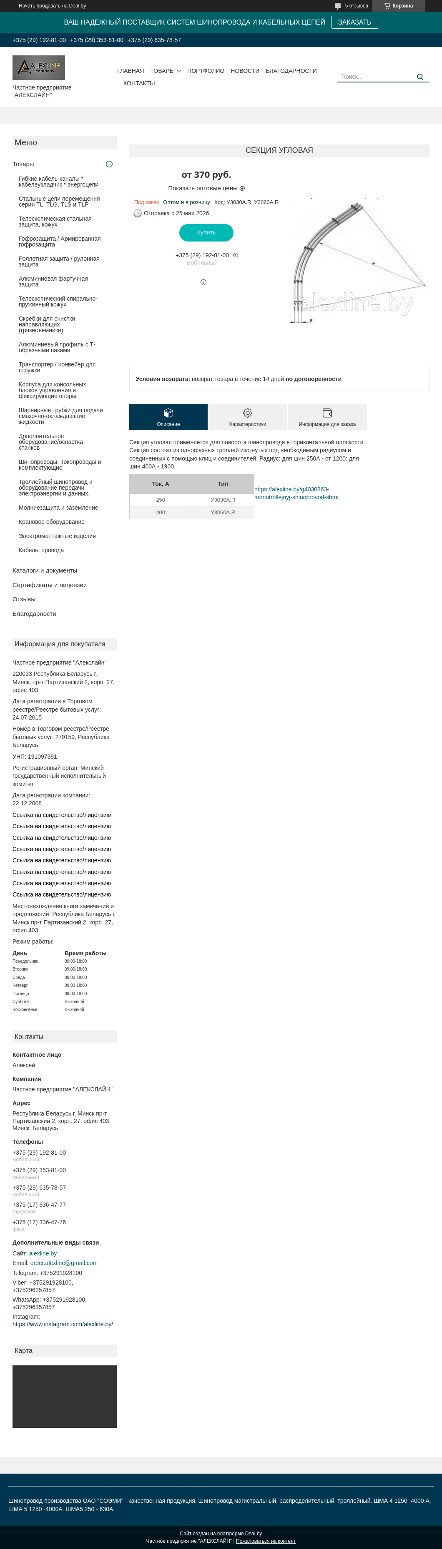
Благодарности (291, 70)
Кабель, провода (41, 550)
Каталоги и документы (45, 570)
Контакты (139, 83)
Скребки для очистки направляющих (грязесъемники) (47, 324)
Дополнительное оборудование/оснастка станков (51, 442)
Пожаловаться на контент (266, 1541)
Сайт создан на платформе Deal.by (221, 1534)
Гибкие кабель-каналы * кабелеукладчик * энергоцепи (58, 181)
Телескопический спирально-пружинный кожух (58, 301)
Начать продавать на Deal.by (52, 6)
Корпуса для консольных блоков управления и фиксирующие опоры (52, 390)
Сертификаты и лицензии (50, 584)
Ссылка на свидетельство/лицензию (62, 815)
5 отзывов (356, 6)
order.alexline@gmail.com (64, 1263)
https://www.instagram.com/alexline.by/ (63, 1324)
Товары (162, 70)
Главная (130, 70)
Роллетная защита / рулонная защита (59, 261)
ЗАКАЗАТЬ (355, 22)
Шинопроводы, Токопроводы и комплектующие (60, 464)
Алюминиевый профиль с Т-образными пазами (57, 347)
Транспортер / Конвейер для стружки (57, 367)
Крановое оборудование (52, 521)
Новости (245, 70)
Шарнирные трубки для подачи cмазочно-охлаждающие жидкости (61, 416)
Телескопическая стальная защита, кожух (55, 221)
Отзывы (24, 599)
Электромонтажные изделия (57, 536)
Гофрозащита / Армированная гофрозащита (60, 241)
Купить (206, 232)
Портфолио (205, 70)
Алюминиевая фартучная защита (53, 281)
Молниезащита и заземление (58, 507)
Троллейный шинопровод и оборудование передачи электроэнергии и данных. (56, 487)
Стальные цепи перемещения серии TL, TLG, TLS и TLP (59, 201)
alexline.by (43, 1253)
